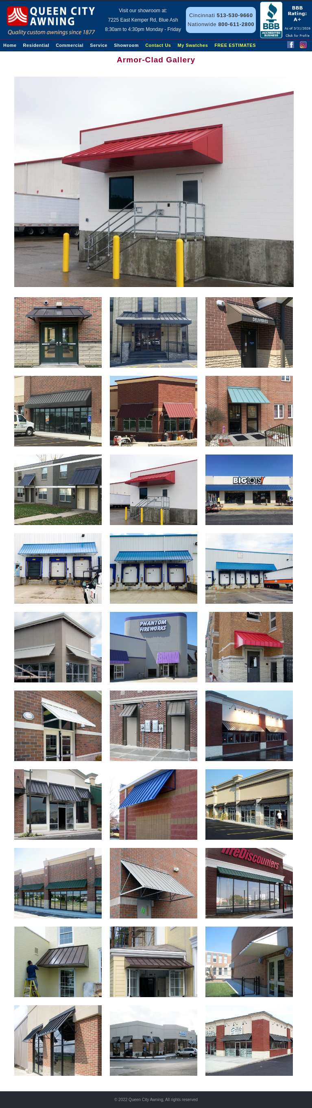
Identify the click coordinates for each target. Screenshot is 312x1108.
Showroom (126, 45)
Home (10, 45)
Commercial (69, 45)
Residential (36, 45)
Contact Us (158, 45)
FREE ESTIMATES (235, 45)
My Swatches (193, 45)
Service (98, 45)
